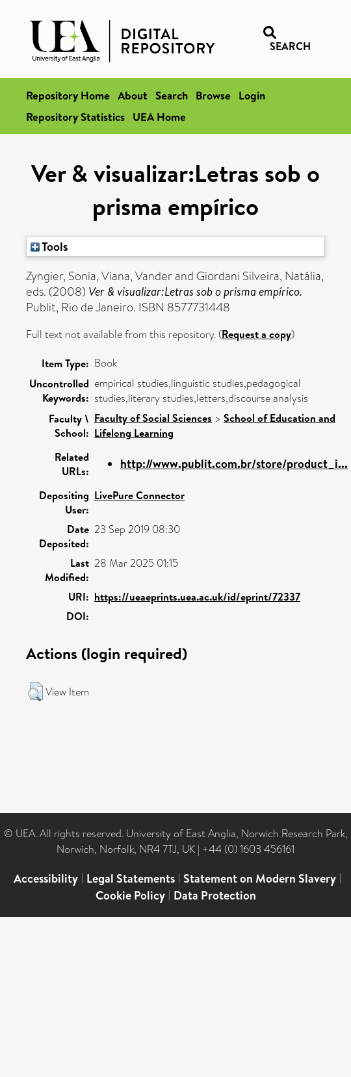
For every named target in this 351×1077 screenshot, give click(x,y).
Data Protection (215, 895)
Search (171, 95)
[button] (35, 691)
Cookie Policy (130, 895)
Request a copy (256, 334)
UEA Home (159, 116)
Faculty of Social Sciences (153, 418)
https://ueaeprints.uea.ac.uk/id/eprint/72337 (197, 597)
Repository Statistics (75, 116)
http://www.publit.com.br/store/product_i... (234, 464)
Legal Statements (130, 878)
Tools (49, 246)
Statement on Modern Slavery (259, 878)
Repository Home (68, 95)
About (133, 95)
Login (252, 95)
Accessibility (46, 878)
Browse (213, 95)
